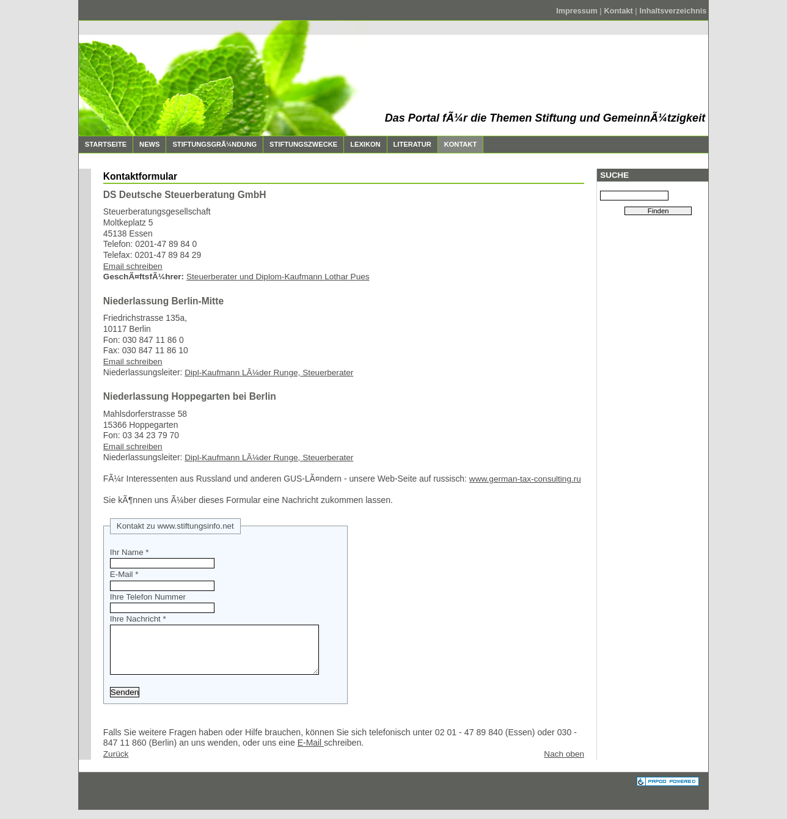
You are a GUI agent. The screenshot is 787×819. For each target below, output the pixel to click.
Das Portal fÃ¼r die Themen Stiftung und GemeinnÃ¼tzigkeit (545, 118)
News (146, 142)
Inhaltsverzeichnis (672, 11)
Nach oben (564, 763)
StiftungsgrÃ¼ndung (211, 142)
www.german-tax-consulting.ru (525, 478)
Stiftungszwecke (300, 142)
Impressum (577, 11)
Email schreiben (133, 266)
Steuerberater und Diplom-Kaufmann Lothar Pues (278, 276)
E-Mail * (124, 574)
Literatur (409, 142)
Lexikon (362, 142)
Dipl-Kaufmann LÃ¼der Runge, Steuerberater (269, 372)
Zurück (116, 763)
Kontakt (619, 11)
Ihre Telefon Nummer (148, 596)
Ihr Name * (129, 552)
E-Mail (311, 752)
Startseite (102, 142)
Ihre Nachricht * (138, 618)
